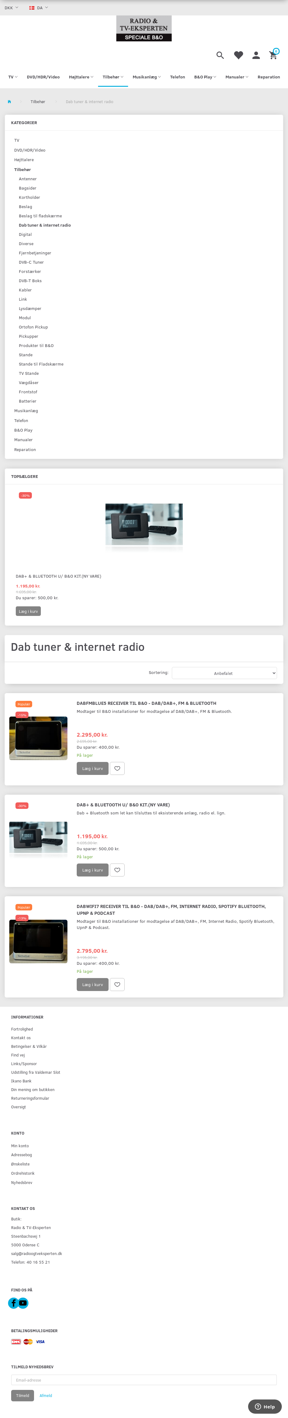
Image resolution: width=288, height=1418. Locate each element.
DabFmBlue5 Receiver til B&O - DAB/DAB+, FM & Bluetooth (146, 703)
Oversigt (18, 1106)
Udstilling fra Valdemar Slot (35, 1072)
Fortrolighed (22, 1028)
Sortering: (159, 672)
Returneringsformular (30, 1098)
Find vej (18, 1054)
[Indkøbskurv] (273, 54)
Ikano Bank (21, 1080)
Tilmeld (22, 1395)
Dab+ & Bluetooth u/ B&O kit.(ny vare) (58, 576)
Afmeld (46, 1395)
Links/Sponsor (24, 1063)
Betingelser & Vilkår (29, 1046)
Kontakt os (21, 1037)
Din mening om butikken (32, 1089)
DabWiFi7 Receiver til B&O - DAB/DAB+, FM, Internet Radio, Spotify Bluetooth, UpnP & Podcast (171, 909)
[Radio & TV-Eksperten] (144, 28)
